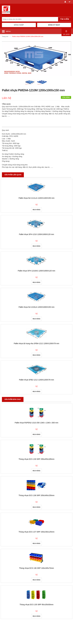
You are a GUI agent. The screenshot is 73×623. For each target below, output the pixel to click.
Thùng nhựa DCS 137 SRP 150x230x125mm (36, 532)
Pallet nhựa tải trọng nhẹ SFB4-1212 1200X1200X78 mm (36, 343)
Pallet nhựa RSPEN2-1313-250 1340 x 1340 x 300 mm (36, 423)
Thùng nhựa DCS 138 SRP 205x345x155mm (36, 495)
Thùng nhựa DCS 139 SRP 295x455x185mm (36, 459)
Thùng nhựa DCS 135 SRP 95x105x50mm (36, 605)
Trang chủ (5, 36)
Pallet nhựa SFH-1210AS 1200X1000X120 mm (36, 271)
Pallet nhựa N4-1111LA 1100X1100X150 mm (36, 198)
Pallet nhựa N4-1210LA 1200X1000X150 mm (36, 307)
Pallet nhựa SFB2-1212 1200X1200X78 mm (36, 380)
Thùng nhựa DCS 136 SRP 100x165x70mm (36, 568)
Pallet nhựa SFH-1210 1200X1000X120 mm (36, 234)
